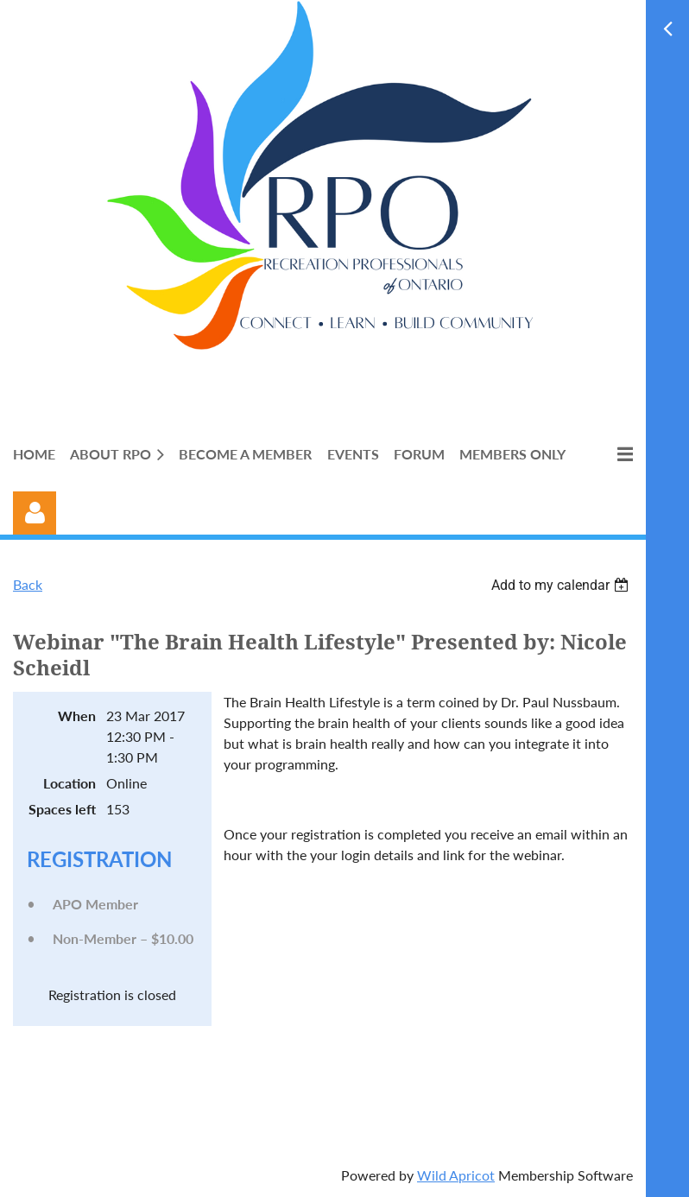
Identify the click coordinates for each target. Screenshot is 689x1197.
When (77, 715)
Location (69, 783)
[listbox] (562, 585)
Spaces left (62, 809)
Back (27, 584)
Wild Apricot (456, 1175)
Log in (34, 513)
